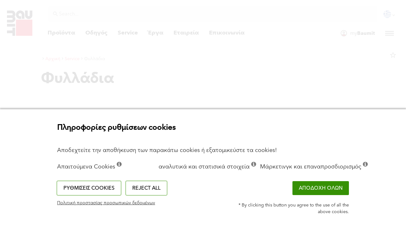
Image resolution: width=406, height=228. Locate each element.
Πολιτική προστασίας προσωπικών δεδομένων (106, 203)
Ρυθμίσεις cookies (89, 188)
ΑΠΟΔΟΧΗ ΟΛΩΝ (321, 188)
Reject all (146, 188)
